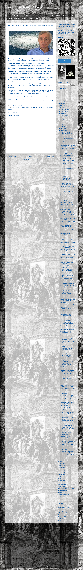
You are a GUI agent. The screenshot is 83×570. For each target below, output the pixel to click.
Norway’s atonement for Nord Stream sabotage (67, 243)
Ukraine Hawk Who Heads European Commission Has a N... (67, 254)
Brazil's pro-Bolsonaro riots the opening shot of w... (67, 445)
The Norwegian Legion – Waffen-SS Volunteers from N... (67, 180)
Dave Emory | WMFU (54, 15)
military (48, 107)
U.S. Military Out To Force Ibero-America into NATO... (67, 396)
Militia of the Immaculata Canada (66, 488)
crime (23, 107)
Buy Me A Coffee (18, 15)
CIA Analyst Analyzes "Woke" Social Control (67, 392)
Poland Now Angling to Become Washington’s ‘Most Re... (66, 133)
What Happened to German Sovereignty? (67, 448)
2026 (60, 101)
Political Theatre (64, 194)
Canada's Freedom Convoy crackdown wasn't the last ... (67, 160)
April (62, 126)
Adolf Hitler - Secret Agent (66, 209)
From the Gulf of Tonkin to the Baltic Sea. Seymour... (67, 149)
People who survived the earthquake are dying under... (66, 356)
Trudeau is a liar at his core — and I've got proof (67, 199)
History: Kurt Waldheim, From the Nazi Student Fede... (67, 222)
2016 (60, 474)
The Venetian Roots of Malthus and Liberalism (66, 323)
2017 (60, 472)
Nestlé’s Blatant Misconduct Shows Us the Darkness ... (67, 386)
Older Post (50, 156)
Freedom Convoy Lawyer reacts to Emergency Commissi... (66, 270)
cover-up (20, 107)
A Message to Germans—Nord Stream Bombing (66, 332)
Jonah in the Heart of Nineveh (24, 7)
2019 (60, 467)
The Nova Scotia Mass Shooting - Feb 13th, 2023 (67, 293)
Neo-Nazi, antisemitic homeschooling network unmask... (66, 438)
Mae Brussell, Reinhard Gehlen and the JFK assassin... (66, 234)
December (63, 109)
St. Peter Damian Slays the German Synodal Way (67, 424)
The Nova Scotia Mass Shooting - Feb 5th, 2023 (67, 364)
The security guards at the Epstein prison (66, 374)
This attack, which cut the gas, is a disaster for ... (67, 311)
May (62, 124)
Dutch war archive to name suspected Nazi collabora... (67, 283)
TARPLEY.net (61, 503)
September (63, 115)
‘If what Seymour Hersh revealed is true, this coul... (67, 184)
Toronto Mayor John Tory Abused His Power (66, 308)
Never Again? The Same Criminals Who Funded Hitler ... (66, 421)
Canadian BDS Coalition (64, 494)
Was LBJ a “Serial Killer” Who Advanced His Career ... (67, 389)
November (63, 111)
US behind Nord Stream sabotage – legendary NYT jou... (67, 378)
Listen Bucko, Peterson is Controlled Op (66, 263)
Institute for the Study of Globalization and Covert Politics (65, 508)
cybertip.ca (60, 518)
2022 (60, 461)
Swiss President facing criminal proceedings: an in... (67, 138)
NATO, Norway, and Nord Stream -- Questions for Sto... (66, 275)
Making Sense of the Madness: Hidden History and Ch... (67, 304)
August (62, 117)
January (63, 458)
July (62, 119)
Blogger (50, 566)
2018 (60, 470)
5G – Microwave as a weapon (67, 329)
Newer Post (12, 156)
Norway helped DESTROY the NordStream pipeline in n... (67, 206)
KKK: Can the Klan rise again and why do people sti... (67, 250)
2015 (60, 476)
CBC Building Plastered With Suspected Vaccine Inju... (67, 156)
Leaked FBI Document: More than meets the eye (67, 319)
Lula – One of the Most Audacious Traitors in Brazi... (66, 226)
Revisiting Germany (65, 434)
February (63, 130)
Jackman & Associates (63, 512)
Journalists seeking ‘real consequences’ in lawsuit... (67, 296)
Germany (38, 107)
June (62, 122)
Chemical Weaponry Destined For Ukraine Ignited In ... (67, 172)
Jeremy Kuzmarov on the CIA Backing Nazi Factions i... (67, 215)
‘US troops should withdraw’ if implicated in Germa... (67, 326)
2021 (60, 463)
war (14, 109)
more (49, 96)
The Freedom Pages (63, 514)
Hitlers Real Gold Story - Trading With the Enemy (66, 279)
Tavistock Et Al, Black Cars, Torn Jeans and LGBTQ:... (67, 403)
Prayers (23, 18)
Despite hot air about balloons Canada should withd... (67, 300)
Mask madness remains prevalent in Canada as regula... (66, 191)
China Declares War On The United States (67, 230)
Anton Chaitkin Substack (64, 500)
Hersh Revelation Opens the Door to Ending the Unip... (67, 286)
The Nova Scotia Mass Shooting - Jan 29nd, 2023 (67, 428)
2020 (60, 465)
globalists (43, 107)
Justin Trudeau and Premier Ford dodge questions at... (67, 152)
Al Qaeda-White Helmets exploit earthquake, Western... (66, 350)
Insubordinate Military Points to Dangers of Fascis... (67, 455)
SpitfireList (60, 505)
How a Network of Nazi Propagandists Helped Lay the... (67, 409)
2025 (60, 103)
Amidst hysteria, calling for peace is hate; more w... (66, 338)
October (63, 113)
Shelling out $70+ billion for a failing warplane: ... (67, 442)
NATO (51, 107)
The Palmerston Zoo (68, 15)
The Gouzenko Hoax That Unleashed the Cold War (67, 431)
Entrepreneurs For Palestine (64, 496)
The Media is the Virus (65, 405)
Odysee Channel (30, 15)
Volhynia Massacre (62, 490)
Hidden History (42, 15)
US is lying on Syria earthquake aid (65, 367)
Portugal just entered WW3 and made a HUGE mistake (67, 452)
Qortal (59, 520)
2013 (60, 480)
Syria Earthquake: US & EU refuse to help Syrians (67, 371)
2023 (60, 107)
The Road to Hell (33, 18)
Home (9, 15)
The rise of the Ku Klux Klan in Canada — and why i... (67, 247)
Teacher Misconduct (13, 18)
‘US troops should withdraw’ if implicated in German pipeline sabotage (31, 100)
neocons (10, 109)
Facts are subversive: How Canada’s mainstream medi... (66, 239)
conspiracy (14, 107)
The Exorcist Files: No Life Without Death (66, 164)
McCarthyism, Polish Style (66, 202)
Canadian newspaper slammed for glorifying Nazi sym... (67, 315)
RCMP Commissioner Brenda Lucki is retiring (67, 289)
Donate (66, 61)
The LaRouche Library (63, 502)
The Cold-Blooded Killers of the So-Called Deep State (67, 382)
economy (33, 107)
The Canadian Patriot (63, 498)
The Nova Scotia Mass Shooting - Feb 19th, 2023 (67, 212)
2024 (60, 105)
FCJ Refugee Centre (63, 511)
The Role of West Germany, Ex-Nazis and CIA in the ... (67, 416)
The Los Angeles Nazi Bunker (67, 353)
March (62, 128)
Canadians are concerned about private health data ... (67, 142)
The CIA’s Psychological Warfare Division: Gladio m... (66, 168)
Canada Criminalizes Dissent (67, 197)
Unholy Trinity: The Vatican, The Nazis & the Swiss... (67, 360)
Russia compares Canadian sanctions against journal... (67, 413)
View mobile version (31, 159)
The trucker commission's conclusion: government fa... (66, 259)
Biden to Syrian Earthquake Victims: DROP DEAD (67, 335)
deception (28, 107)
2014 (60, 478)
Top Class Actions (62, 516)
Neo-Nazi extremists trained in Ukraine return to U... (67, 342)
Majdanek (60, 492)
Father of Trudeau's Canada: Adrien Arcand (67, 399)
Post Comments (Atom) (20, 164)
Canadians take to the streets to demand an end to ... (67, 146)
